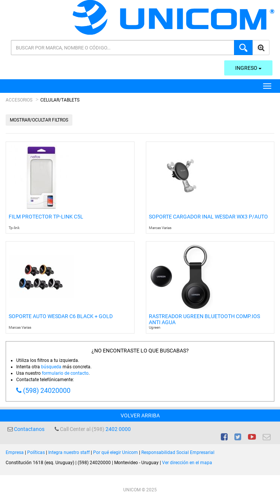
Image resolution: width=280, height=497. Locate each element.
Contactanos (29, 429)
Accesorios (19, 100)
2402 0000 (118, 429)
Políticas (36, 452)
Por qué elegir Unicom (115, 452)
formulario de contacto (65, 373)
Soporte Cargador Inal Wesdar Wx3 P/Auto (208, 217)
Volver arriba (140, 415)
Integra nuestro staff (69, 452)
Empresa (15, 452)
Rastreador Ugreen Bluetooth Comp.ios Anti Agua (204, 319)
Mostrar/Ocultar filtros (39, 120)
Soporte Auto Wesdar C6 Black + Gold (61, 316)
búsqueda (51, 366)
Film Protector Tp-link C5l (46, 217)
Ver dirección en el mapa (187, 462)
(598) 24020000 (46, 390)
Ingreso (248, 68)
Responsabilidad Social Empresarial (177, 452)
